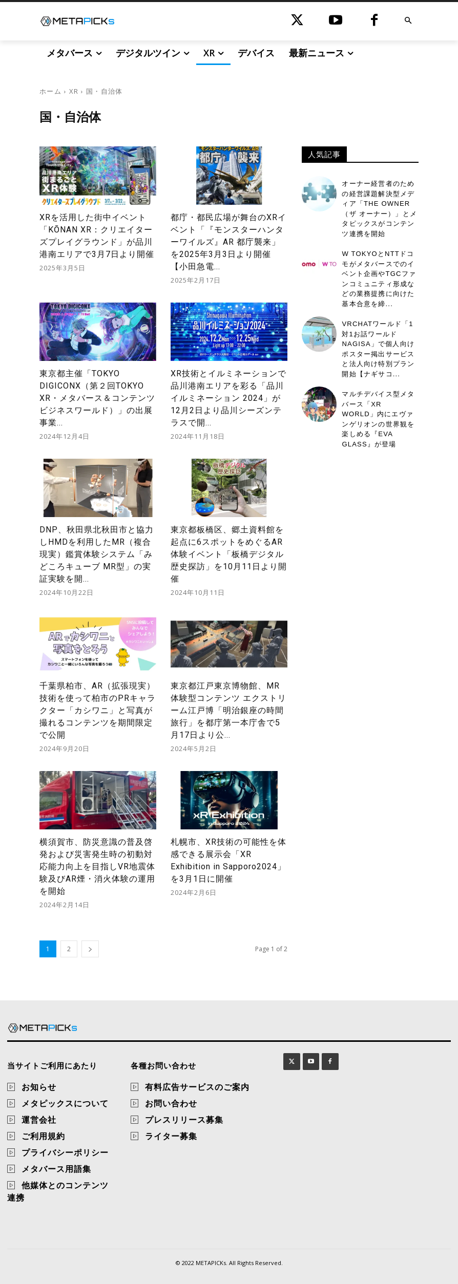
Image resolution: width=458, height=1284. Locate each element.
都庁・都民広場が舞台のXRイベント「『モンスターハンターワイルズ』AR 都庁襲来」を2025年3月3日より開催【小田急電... (228, 241)
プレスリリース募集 (184, 1119)
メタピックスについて (65, 1103)
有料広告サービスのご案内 (197, 1087)
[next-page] (90, 948)
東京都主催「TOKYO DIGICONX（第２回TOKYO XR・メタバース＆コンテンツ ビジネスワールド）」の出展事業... (97, 398)
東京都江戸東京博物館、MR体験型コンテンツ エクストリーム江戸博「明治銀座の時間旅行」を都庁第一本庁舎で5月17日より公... (228, 710)
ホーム (50, 91)
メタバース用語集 (56, 1168)
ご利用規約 (43, 1136)
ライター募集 (171, 1136)
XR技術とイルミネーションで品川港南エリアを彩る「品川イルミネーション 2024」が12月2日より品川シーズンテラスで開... (228, 398)
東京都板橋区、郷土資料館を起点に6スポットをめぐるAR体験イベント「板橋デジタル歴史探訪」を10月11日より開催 (229, 554)
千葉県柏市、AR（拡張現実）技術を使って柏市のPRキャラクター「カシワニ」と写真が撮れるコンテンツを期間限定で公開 (97, 710)
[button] (408, 21)
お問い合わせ (171, 1103)
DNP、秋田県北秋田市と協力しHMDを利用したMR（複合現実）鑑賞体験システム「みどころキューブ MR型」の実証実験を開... (96, 554)
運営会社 (39, 1119)
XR (74, 91)
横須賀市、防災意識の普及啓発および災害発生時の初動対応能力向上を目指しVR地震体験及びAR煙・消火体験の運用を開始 (97, 866)
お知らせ (39, 1087)
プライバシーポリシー (65, 1152)
